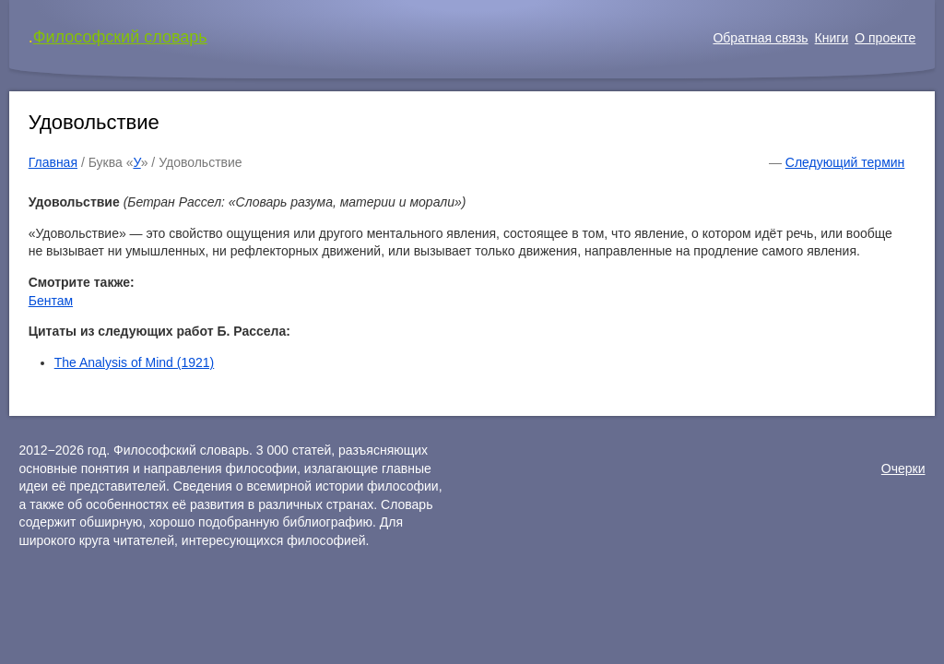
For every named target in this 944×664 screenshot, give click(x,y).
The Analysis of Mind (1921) (134, 362)
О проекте (885, 37)
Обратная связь (760, 37)
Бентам (51, 300)
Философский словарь (120, 37)
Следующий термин (844, 162)
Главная (53, 162)
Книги (832, 37)
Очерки (903, 468)
